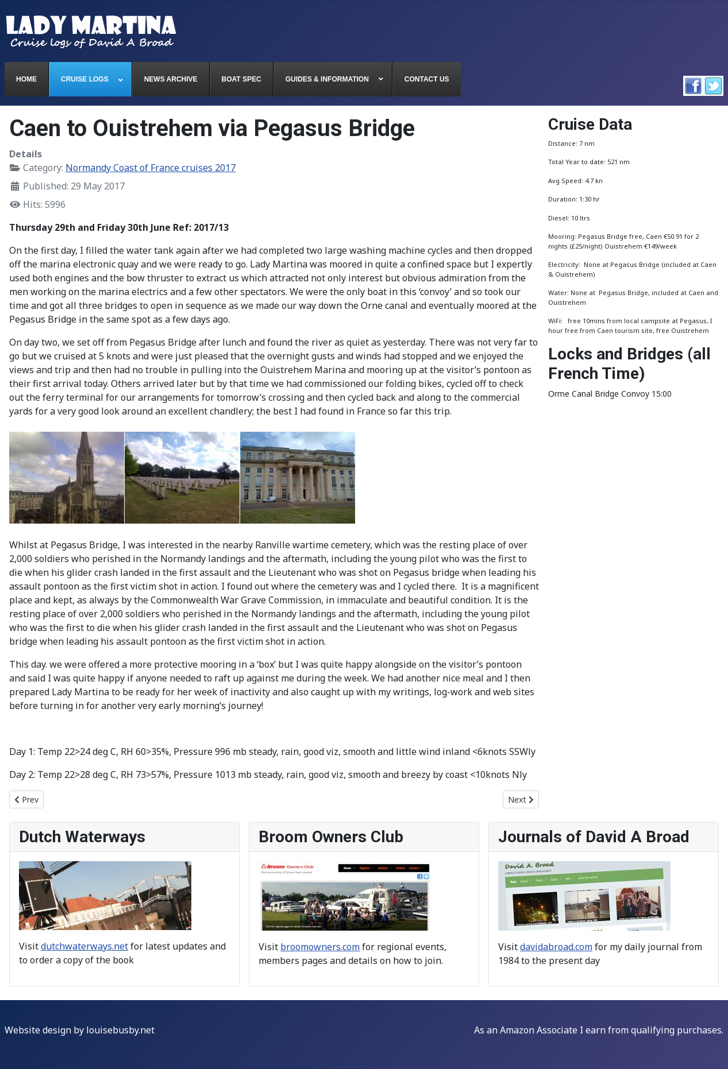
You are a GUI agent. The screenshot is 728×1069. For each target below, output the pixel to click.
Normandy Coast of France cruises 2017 (151, 167)
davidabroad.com (556, 946)
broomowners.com (320, 946)
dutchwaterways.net (84, 946)
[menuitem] (27, 79)
